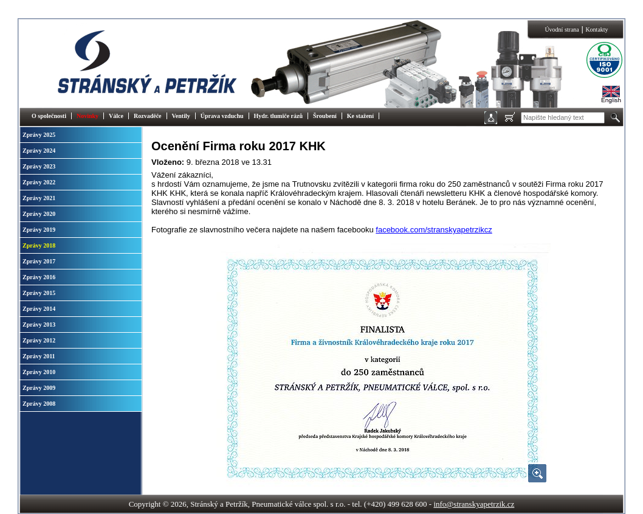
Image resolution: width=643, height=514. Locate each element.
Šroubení (325, 116)
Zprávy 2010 (38, 372)
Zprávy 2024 (38, 150)
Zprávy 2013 (38, 324)
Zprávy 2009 (38, 387)
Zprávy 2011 (38, 356)
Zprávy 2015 (38, 293)
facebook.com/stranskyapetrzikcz (434, 229)
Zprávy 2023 (38, 166)
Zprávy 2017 (38, 261)
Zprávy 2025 (38, 134)
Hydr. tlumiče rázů (278, 116)
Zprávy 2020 (38, 213)
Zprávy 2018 (38, 245)
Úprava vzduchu (222, 116)
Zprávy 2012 (38, 340)
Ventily (181, 116)
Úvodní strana (562, 29)
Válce (116, 116)
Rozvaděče (148, 116)
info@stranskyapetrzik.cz (473, 504)
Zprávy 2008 (38, 403)
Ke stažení (360, 116)
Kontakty (596, 29)
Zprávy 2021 (38, 198)
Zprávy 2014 (38, 308)
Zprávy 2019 (38, 229)
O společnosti (49, 116)
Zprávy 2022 (38, 182)
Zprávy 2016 (38, 277)
